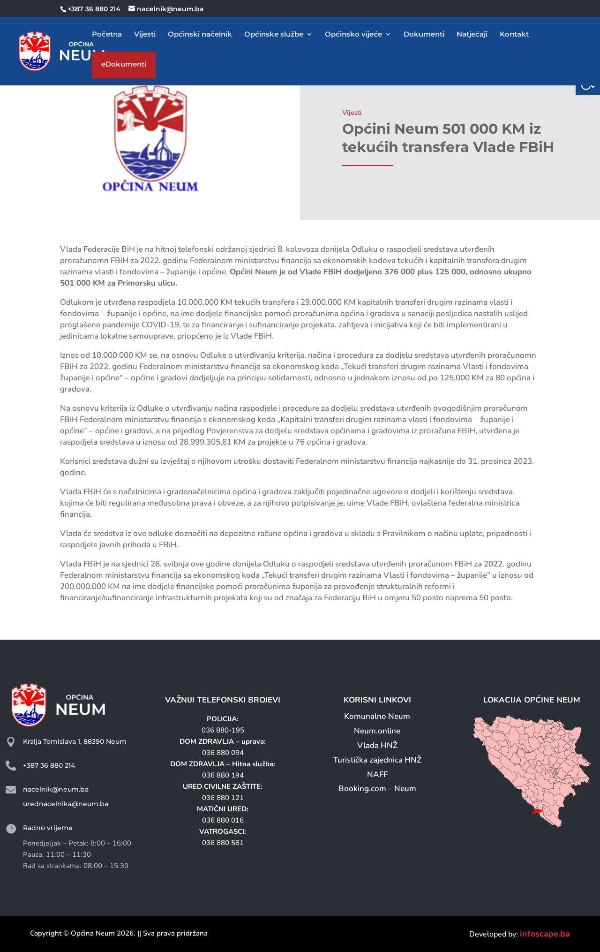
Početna (107, 34)
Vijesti (145, 34)
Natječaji (472, 34)
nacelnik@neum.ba (56, 789)
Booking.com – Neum (377, 788)
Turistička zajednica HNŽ (377, 760)
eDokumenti (123, 66)
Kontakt (514, 34)
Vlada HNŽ (377, 745)
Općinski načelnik (200, 34)
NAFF (377, 774)
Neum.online (377, 730)
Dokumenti (424, 34)
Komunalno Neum (377, 716)
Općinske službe (273, 34)
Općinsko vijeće (353, 34)
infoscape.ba (545, 933)
